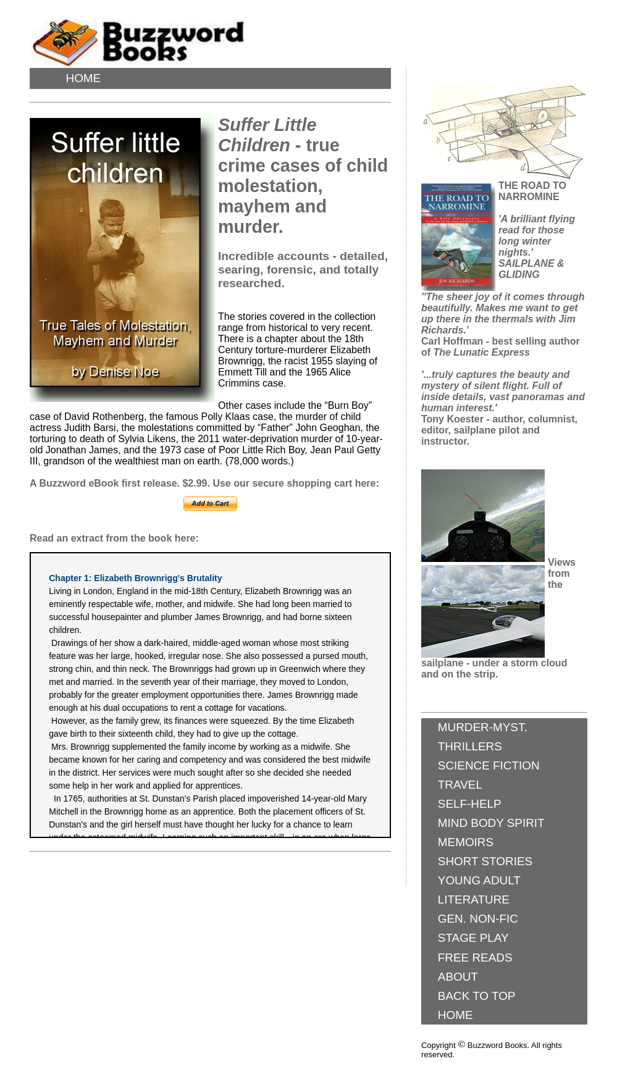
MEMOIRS (465, 842)
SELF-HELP (470, 803)
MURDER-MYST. (482, 727)
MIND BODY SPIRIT (491, 822)
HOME (83, 78)
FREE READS (475, 957)
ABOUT (458, 976)
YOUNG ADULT (479, 880)
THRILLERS (470, 746)
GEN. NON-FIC (478, 918)
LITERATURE (474, 899)
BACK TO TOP (477, 995)
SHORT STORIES (485, 861)
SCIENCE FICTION (489, 765)
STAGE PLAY (473, 937)
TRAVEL (460, 784)
